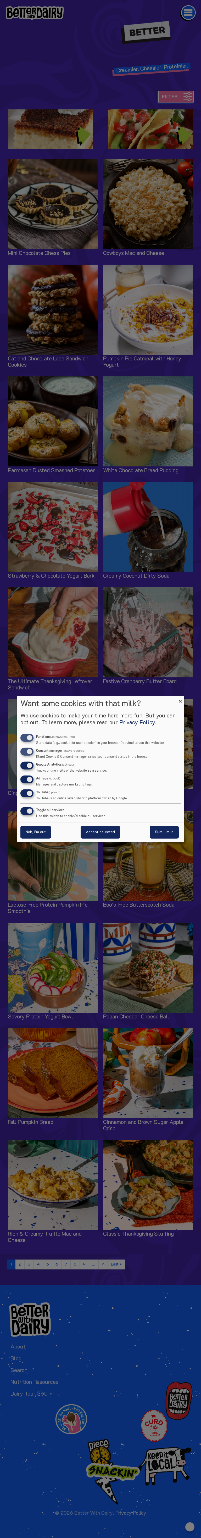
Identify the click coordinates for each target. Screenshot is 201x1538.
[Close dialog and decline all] (180, 699)
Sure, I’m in (164, 832)
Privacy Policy (137, 723)
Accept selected (100, 832)
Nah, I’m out (36, 832)
